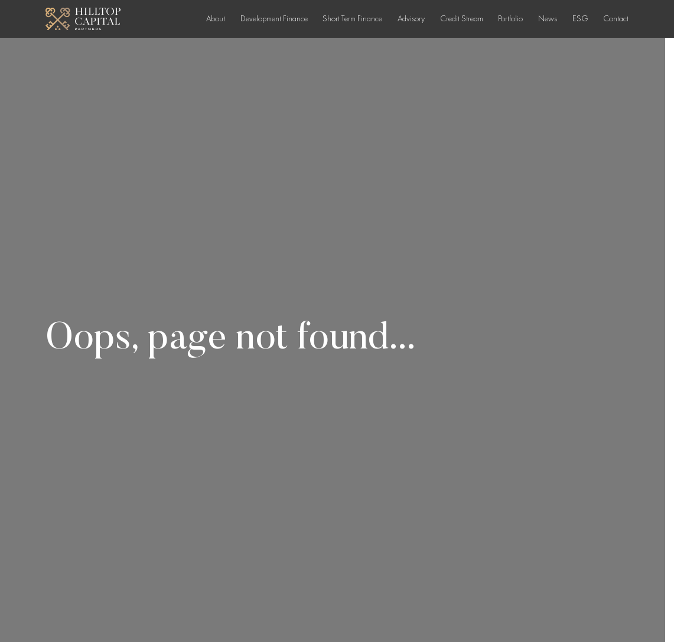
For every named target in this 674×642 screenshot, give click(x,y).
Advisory (411, 18)
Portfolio (510, 18)
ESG (580, 18)
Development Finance (274, 18)
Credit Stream (461, 18)
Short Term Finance (352, 18)
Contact (616, 18)
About (215, 18)
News (547, 18)
